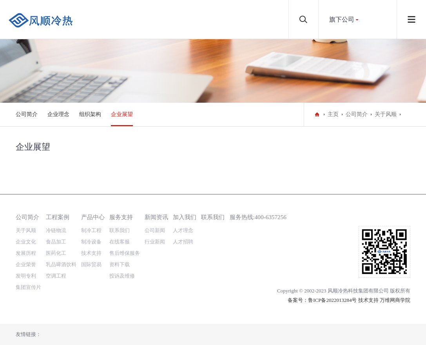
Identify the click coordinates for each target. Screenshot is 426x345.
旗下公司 (341, 19)
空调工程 (56, 276)
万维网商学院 (395, 300)
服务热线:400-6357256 (258, 217)
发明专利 (26, 276)
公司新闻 (155, 230)
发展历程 (26, 253)
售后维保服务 (124, 253)
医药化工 (56, 253)
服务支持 (121, 217)
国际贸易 (91, 264)
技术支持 (91, 253)
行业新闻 (155, 242)
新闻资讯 (156, 217)
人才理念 (183, 230)
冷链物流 (56, 230)
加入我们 (184, 217)
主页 (333, 114)
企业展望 (122, 114)
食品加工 (56, 242)
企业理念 (58, 114)
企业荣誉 (26, 264)
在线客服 (119, 242)
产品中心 (93, 217)
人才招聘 (183, 242)
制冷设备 (91, 242)
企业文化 (26, 242)
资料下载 (119, 264)
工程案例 (57, 217)
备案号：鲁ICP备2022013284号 (322, 300)
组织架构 (90, 114)
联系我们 (119, 230)
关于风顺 (386, 114)
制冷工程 (91, 230)
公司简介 (27, 114)
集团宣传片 (28, 287)
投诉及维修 (122, 276)
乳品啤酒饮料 (61, 264)
